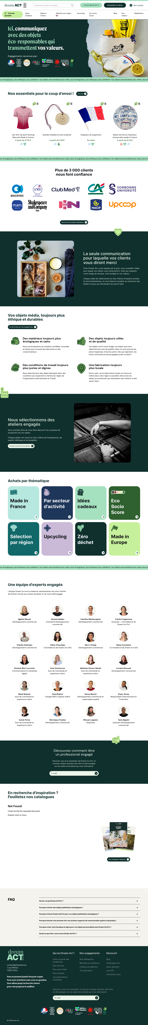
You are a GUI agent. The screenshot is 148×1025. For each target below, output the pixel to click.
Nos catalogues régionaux (117, 859)
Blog (108, 959)
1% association (86, 970)
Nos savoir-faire (60, 969)
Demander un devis (115, 5)
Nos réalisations (87, 959)
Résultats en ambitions (89, 963)
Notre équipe (58, 973)
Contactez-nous (113, 974)
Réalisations (138, 13)
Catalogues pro (113, 963)
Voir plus (80, 94)
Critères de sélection (89, 967)
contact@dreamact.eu (16, 965)
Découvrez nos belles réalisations (72, 222)
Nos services (58, 966)
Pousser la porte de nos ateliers (19, 446)
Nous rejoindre (112, 967)
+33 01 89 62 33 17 (91, 5)
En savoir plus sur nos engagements (21, 327)
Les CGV (110, 970)
